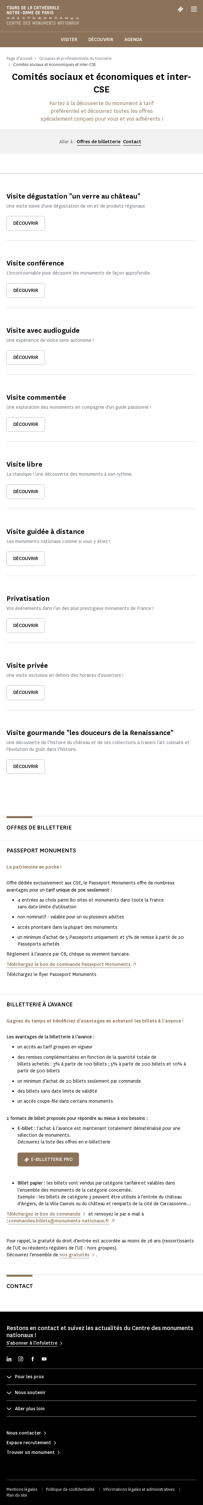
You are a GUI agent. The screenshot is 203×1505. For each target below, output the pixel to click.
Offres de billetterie (98, 142)
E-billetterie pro (48, 1159)
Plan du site (16, 1495)
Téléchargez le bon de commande (43, 1214)
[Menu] (194, 9)
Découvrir (100, 40)
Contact (132, 142)
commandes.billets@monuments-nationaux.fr (58, 1221)
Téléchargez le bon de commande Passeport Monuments (68, 964)
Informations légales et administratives (139, 1489)
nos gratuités (74, 1255)
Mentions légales (21, 1489)
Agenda (133, 40)
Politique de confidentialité (70, 1489)
